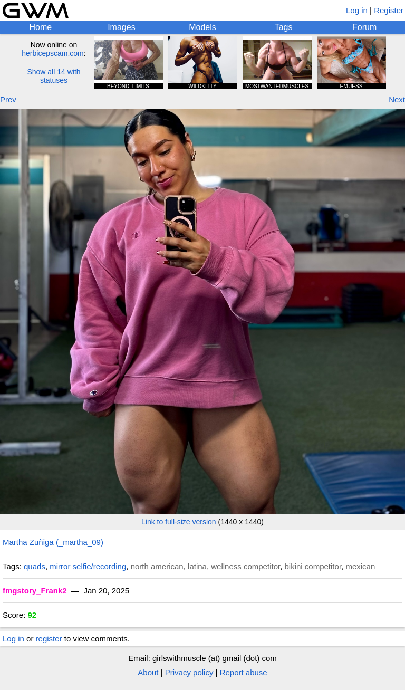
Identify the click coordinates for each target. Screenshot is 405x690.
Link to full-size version (178, 522)
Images (121, 27)
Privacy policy (189, 672)
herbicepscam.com (53, 53)
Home (40, 27)
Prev (8, 99)
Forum (364, 27)
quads (34, 566)
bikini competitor (313, 566)
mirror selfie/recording (88, 566)
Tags (284, 27)
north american (157, 566)
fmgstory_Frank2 (35, 590)
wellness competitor (245, 566)
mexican (360, 566)
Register (388, 10)
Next (397, 99)
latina (197, 566)
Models (202, 27)
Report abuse (243, 672)
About (148, 672)
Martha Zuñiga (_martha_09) (53, 542)
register (49, 638)
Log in (357, 10)
